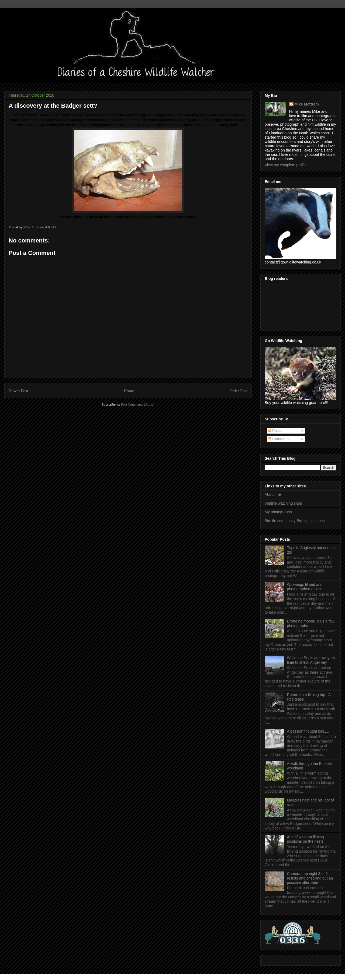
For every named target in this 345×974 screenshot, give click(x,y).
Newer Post (18, 390)
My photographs (278, 512)
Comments (279, 439)
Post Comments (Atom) (137, 404)
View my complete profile (285, 165)
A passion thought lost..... (308, 731)
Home (129, 390)
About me (273, 494)
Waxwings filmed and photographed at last (305, 586)
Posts (275, 430)
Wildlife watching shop (283, 503)
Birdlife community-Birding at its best (295, 521)
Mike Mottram (307, 104)
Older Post (238, 390)
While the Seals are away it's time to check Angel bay (311, 660)
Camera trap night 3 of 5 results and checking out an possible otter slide (310, 878)
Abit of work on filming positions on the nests (305, 839)
